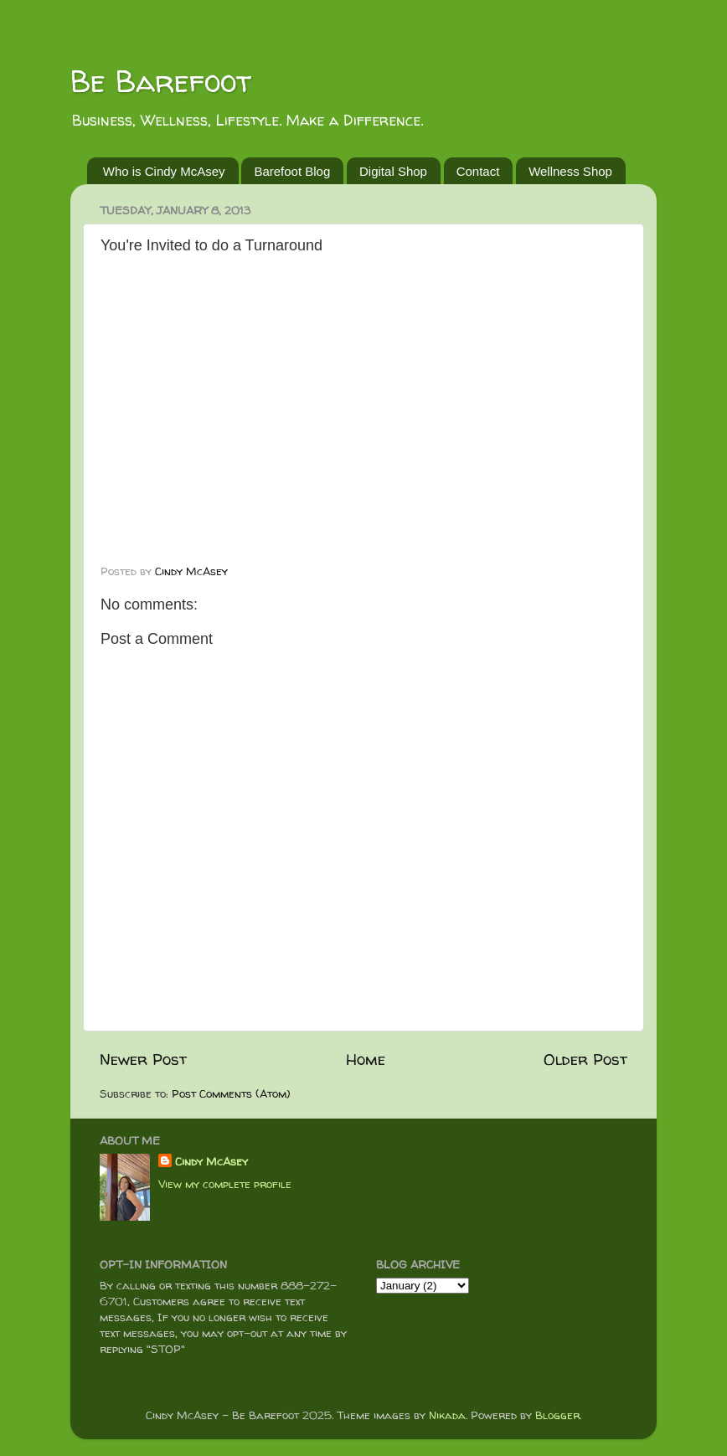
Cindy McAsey (211, 1161)
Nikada (447, 1415)
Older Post (585, 1059)
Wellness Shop (570, 171)
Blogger (557, 1415)
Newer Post (143, 1059)
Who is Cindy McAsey (164, 171)
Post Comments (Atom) (231, 1093)
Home (365, 1059)
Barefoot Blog (292, 171)
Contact (478, 171)
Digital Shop (393, 171)
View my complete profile (224, 1183)
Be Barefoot (160, 80)
